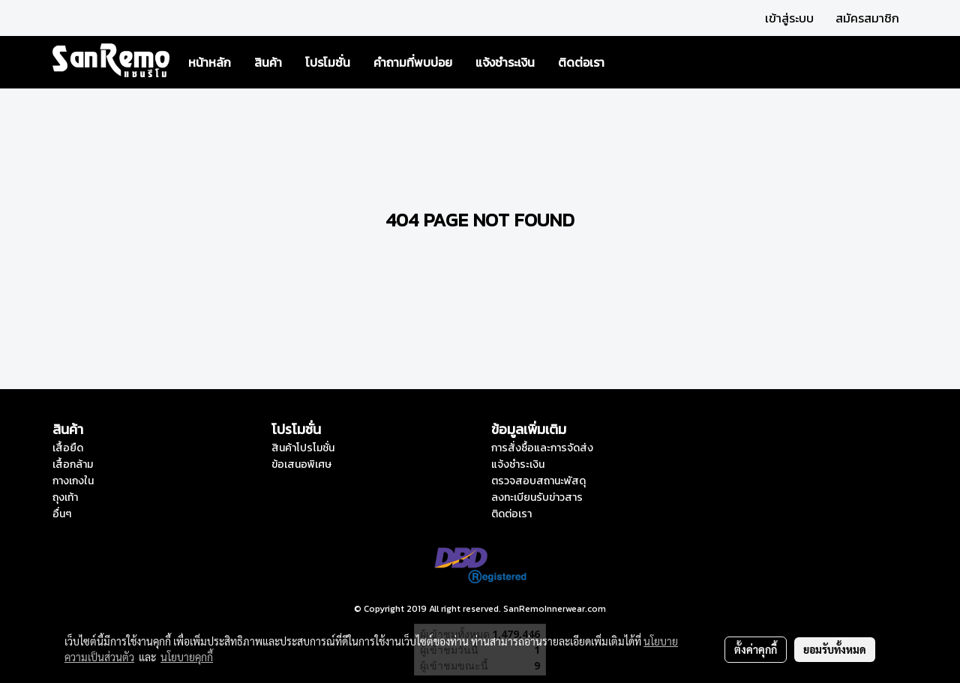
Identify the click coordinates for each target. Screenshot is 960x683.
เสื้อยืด (67, 448)
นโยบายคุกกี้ (186, 657)
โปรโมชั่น (327, 62)
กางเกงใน (73, 481)
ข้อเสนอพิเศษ (302, 464)
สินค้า (268, 62)
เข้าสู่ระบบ (789, 18)
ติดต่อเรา (581, 62)
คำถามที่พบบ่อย (413, 62)
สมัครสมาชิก (867, 18)
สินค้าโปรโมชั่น (303, 448)
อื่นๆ (61, 514)
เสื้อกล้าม (72, 464)
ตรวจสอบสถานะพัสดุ (538, 481)
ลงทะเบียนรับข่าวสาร (537, 497)
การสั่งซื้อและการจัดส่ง (542, 448)
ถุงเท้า (65, 497)
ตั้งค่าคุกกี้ (755, 649)
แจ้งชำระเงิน (505, 62)
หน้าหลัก (209, 62)
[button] (629, 62)
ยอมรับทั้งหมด (834, 649)
